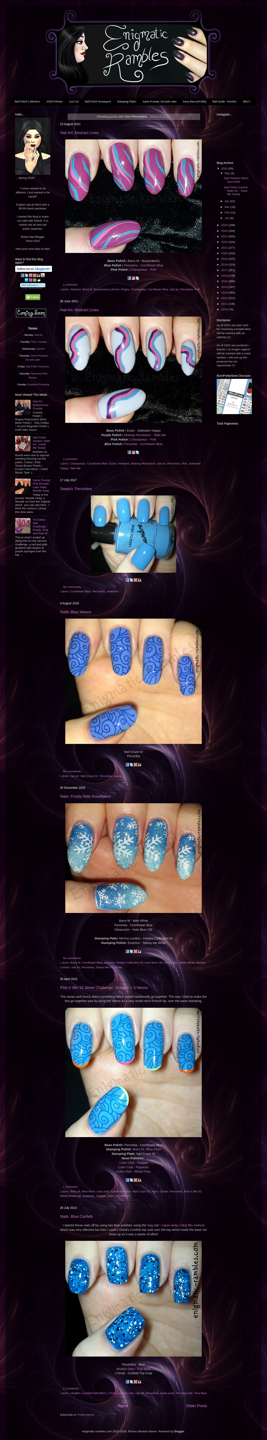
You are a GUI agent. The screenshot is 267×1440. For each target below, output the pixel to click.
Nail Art (38, 335)
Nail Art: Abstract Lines (79, 133)
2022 (224, 242)
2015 (224, 281)
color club (103, 1191)
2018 (224, 264)
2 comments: (71, 1388)
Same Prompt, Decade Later (160, 101)
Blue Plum (88, 1191)
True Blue (200, 1393)
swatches (113, 591)
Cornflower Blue (158, 289)
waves (118, 776)
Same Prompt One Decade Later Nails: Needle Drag (41, 485)
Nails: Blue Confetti (76, 1216)
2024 (224, 230)
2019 (224, 258)
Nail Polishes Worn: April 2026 (236, 180)
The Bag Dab (184, 1393)
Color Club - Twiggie (133, 1162)
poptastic (88, 1196)
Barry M (87, 289)
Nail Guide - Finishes (224, 101)
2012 (224, 298)
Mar (227, 207)
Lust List (74, 101)
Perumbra (186, 289)
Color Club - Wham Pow (133, 1171)
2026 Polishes (54, 101)
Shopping (44, 384)
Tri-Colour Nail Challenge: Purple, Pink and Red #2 (40, 526)
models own (126, 1393)
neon (155, 1191)
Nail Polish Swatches (37, 366)
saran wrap (167, 1393)
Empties (31, 384)
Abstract (75, 289)
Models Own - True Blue (133, 1369)
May (228, 173)
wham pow (123, 1196)
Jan (227, 218)
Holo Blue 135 (154, 962)
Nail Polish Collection (27, 101)
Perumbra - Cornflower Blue (143, 265)
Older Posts (196, 1405)
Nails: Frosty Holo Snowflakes (85, 796)
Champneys (138, 289)
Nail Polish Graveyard (98, 101)
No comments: (73, 587)
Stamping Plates (126, 101)
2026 (224, 168)
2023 (224, 236)
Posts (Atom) (86, 1414)
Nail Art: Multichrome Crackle (40, 405)
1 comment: (71, 284)
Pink (197, 289)
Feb (227, 212)
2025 (224, 225)
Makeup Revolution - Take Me (145, 435)
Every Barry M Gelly (194, 101)
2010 (224, 309)
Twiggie (101, 1196)
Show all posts (160, 116)
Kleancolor (171, 962)
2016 (224, 275)
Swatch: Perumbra (76, 489)
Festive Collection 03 (129, 962)
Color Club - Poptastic (133, 1167)
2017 (224, 270)
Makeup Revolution (143, 463)
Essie (112, 463)
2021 (224, 247)
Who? (246, 101)
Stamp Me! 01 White (109, 967)
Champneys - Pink (143, 269)
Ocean (164, 1191)
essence (109, 962)
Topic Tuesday (38, 341)
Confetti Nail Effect (94, 1393)
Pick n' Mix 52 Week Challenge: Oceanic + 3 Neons (104, 988)
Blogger (179, 1431)
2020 (224, 253)
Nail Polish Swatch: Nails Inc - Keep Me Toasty (41, 443)
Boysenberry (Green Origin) (111, 289)
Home (123, 1405)
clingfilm (75, 1393)
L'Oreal (112, 1393)
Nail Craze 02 (89, 776)
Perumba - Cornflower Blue (143, 444)
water (110, 1196)
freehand (123, 463)
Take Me (75, 468)
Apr (227, 201)
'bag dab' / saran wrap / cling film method (175, 1225)
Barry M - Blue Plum (147, 1149)
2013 (224, 292)
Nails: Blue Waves (75, 612)
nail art (174, 289)
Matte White (187, 962)
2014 (224, 287)
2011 (224, 303)
